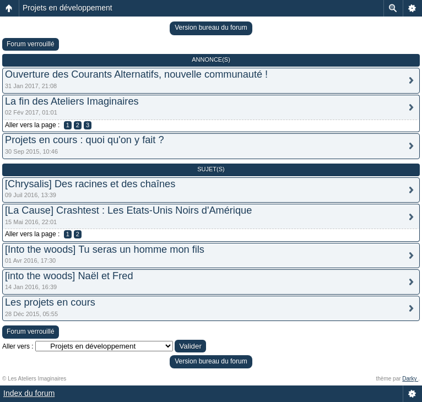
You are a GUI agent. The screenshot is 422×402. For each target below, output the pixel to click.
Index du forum (29, 393)
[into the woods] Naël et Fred (69, 275)
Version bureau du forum (211, 27)
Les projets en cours (50, 302)
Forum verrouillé (31, 44)
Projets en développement (67, 7)
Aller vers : (18, 346)
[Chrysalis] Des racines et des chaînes (90, 183)
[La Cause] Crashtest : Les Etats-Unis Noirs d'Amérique (128, 210)
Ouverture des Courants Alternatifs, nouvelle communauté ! (136, 74)
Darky (410, 379)
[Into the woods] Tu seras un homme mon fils (104, 249)
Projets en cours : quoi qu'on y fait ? (84, 139)
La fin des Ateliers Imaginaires (72, 101)
